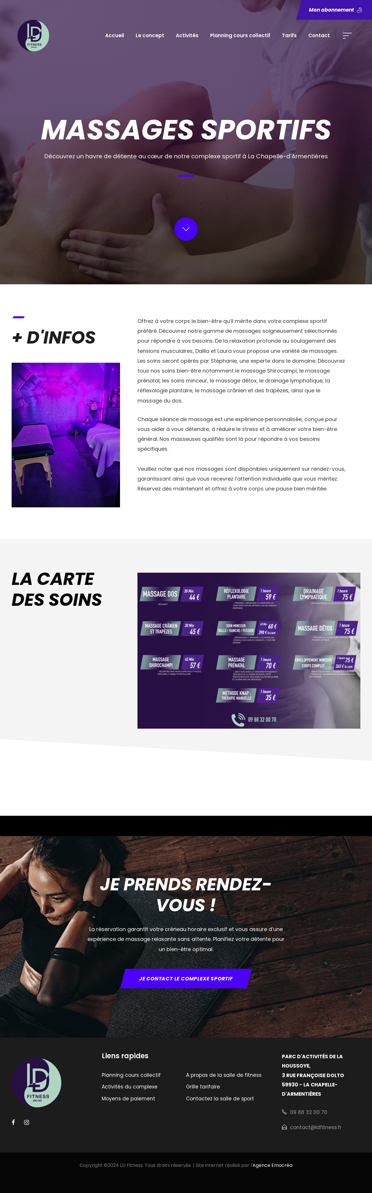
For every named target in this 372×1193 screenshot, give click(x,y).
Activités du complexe (130, 1086)
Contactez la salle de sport (220, 1098)
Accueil (114, 35)
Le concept (150, 35)
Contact (319, 35)
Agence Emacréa (272, 1165)
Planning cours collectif (240, 35)
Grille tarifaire (203, 1086)
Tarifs (289, 35)
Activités (187, 35)
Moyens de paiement (128, 1098)
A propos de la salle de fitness (224, 1075)
